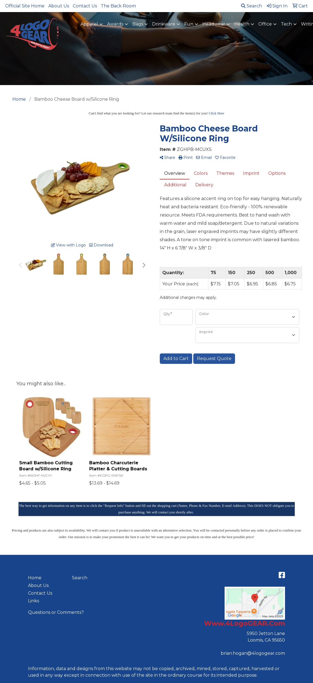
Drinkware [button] (163, 24)
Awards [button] (115, 24)
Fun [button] (188, 24)
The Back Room (118, 6)
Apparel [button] (89, 24)
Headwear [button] (213, 24)
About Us (58, 6)
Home (34, 577)
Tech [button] (286, 24)
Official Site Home (24, 6)
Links (33, 600)
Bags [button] (137, 24)
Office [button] (265, 24)
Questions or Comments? (56, 612)
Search (251, 6)
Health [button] (241, 24)
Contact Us (85, 6)
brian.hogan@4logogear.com (253, 653)
